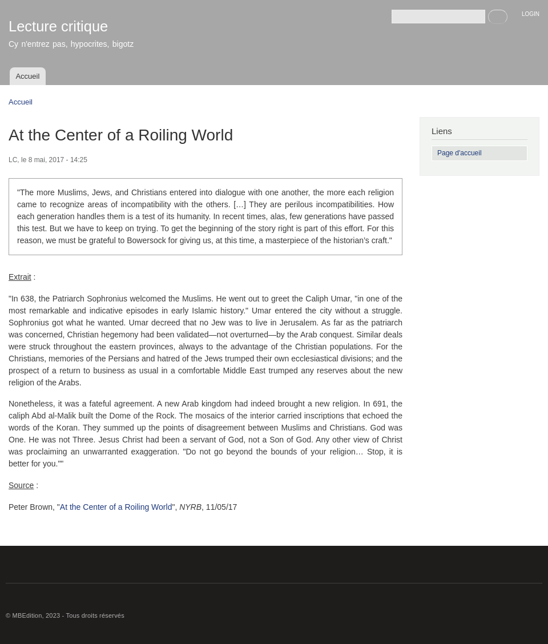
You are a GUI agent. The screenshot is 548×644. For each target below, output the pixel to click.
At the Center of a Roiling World (116, 507)
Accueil (27, 76)
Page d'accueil (459, 153)
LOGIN (530, 14)
